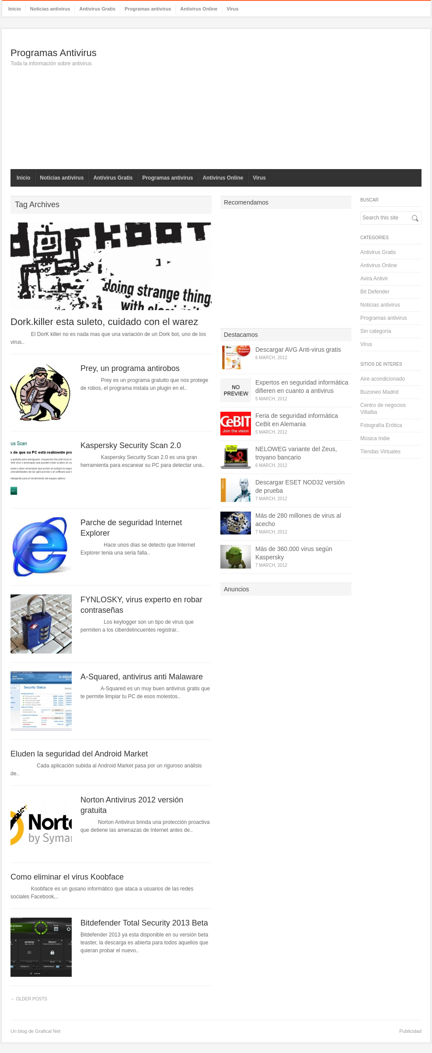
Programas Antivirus (53, 52)
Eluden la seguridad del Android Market (79, 753)
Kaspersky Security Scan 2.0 (130, 445)
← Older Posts (28, 998)
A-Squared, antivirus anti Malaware (141, 676)
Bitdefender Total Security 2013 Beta (144, 923)
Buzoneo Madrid (379, 392)
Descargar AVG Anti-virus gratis (298, 349)
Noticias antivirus (50, 8)
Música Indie (375, 438)
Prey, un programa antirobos (130, 368)
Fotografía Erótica (381, 425)
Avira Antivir (374, 279)
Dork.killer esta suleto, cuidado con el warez (104, 321)
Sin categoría (375, 331)
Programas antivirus (148, 8)
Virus (232, 8)
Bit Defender (375, 292)
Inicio (14, 8)
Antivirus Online (198, 8)
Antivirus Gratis (97, 8)
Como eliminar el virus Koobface (67, 877)
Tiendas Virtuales (380, 452)
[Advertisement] (262, 99)
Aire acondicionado (382, 379)
